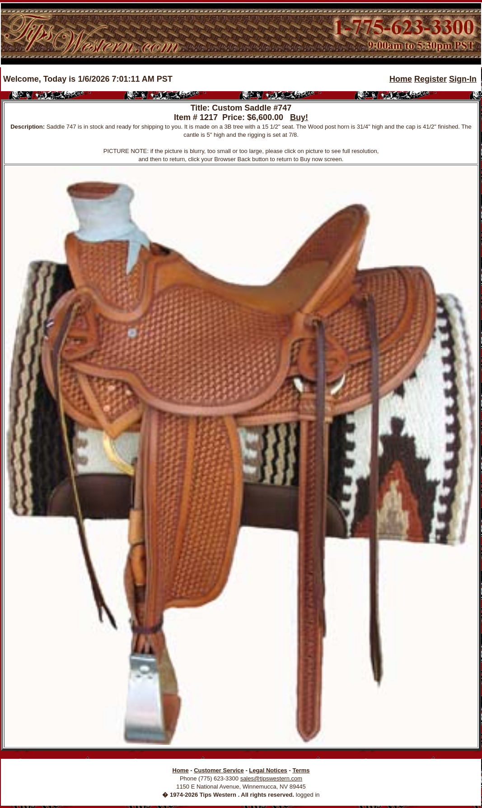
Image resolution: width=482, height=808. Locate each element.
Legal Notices (268, 770)
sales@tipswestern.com (271, 778)
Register (430, 79)
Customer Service (219, 770)
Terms (300, 770)
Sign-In (463, 79)
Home (400, 79)
